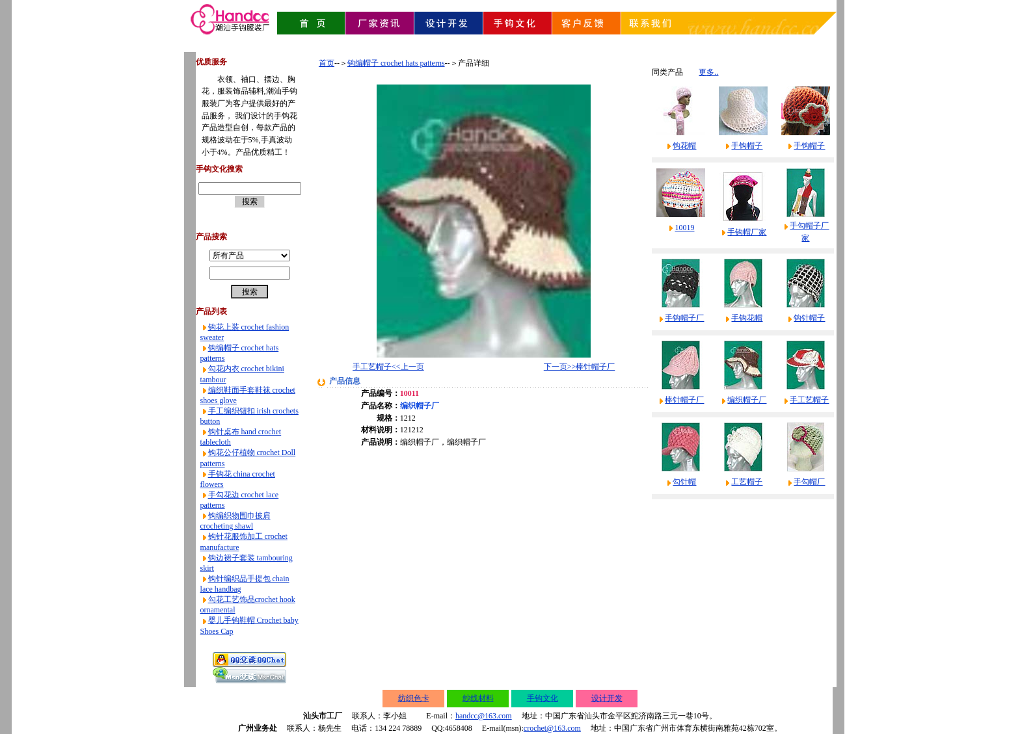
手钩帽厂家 (746, 232)
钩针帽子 (809, 317)
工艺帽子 (746, 481)
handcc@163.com (483, 715)
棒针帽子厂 (684, 399)
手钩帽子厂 (684, 317)
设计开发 (607, 698)
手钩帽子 (746, 145)
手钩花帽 (746, 317)
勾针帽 (684, 481)
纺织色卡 (413, 698)
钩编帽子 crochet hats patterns (396, 63)
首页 (326, 63)
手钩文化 (542, 698)
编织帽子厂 (746, 399)
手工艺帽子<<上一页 (388, 366)
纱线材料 (478, 698)
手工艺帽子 (809, 399)
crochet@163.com (552, 728)
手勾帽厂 (809, 481)
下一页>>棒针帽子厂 (579, 366)
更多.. (708, 72)
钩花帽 (684, 145)
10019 (684, 227)
